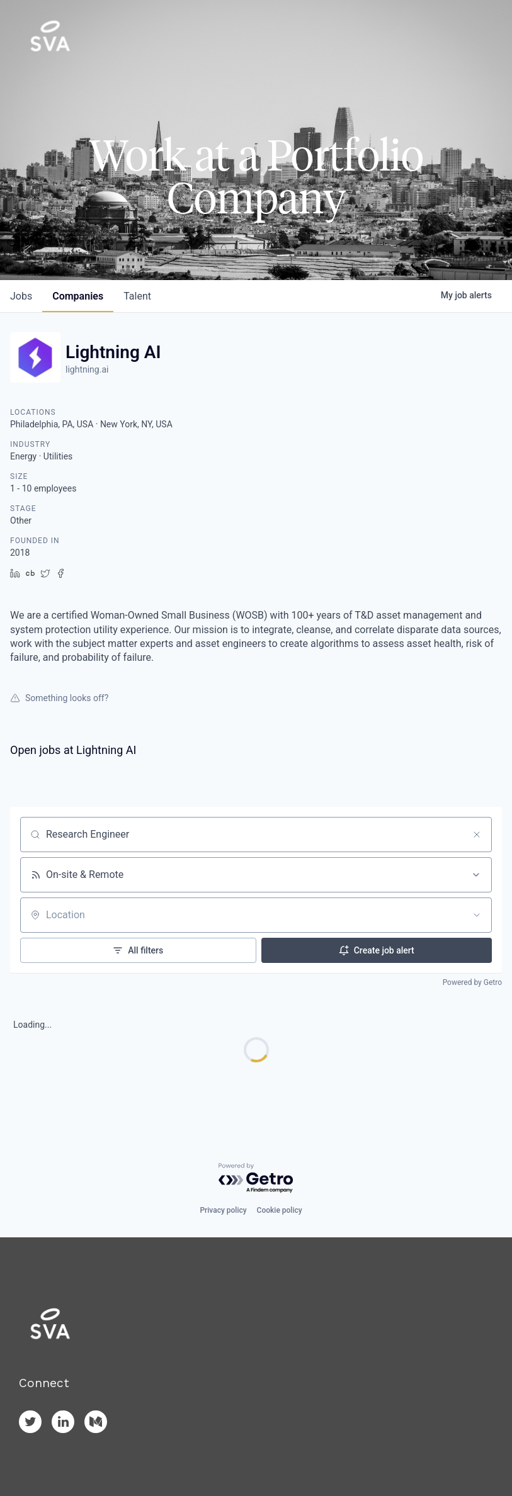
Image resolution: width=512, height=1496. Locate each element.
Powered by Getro (472, 982)
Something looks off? (59, 698)
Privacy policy (223, 1210)
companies (77, 296)
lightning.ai (86, 369)
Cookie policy (279, 1210)
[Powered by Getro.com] (256, 1178)
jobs (21, 296)
